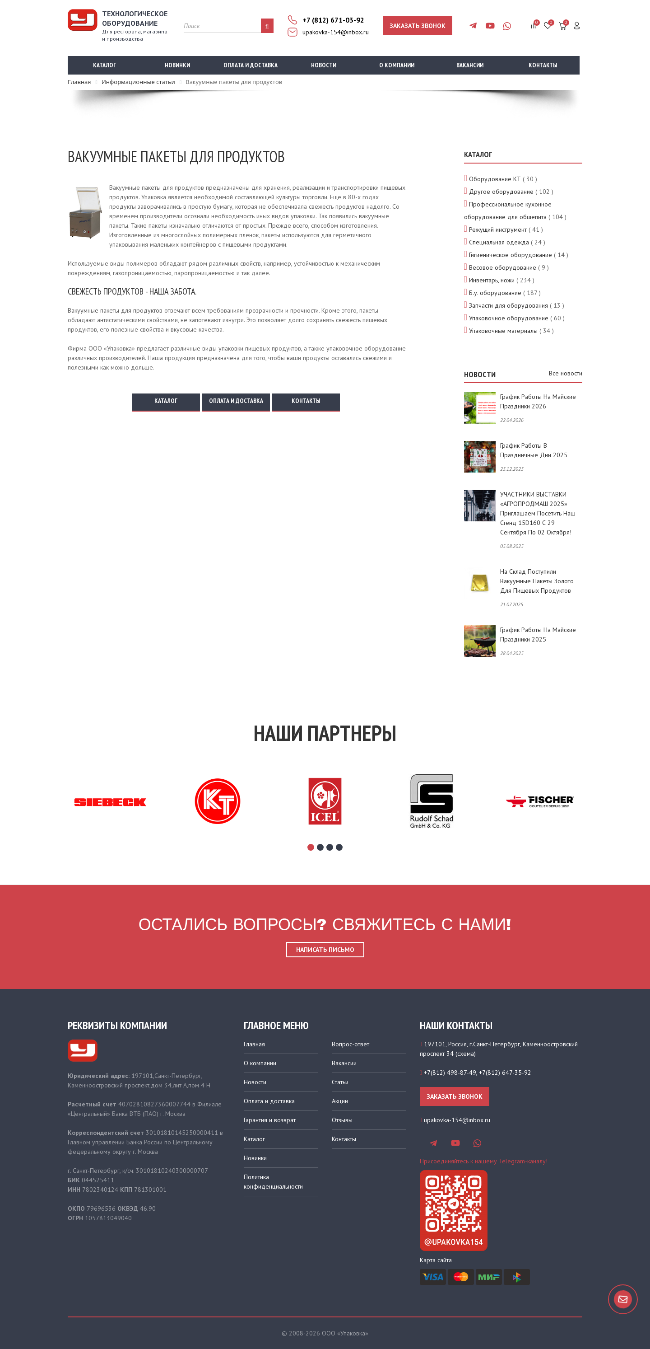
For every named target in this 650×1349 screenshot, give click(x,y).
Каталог (104, 65)
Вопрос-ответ (350, 1044)
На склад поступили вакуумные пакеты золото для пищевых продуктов (537, 581)
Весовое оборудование (502, 267)
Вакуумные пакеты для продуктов (115, 310)
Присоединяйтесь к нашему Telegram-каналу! (484, 1161)
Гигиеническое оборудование (510, 255)
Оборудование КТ (495, 179)
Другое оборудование (501, 191)
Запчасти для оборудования (508, 305)
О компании (396, 65)
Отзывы (342, 1120)
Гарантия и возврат (270, 1120)
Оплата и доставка (250, 65)
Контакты (543, 65)
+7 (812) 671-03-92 (333, 19)
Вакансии (469, 65)
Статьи (340, 1082)
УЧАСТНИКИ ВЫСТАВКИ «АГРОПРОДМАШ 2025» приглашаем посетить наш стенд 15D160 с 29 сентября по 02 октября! (538, 513)
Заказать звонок (418, 26)
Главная (254, 1044)
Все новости (565, 373)
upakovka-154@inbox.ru (335, 32)
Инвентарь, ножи (492, 280)
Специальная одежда (499, 242)
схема (465, 1053)
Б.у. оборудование (495, 293)
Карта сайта (436, 1260)
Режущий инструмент (498, 229)
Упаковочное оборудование (508, 318)
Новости (323, 65)
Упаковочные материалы (503, 331)
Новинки (177, 65)
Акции (340, 1101)
